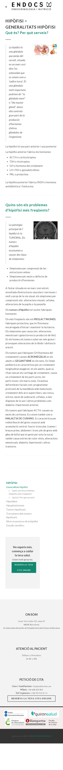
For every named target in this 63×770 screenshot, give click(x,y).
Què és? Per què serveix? (23, 497)
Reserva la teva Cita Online (31, 698)
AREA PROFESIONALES (41, 736)
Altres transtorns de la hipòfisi (22, 521)
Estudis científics (15, 525)
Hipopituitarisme (15, 505)
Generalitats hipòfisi (17, 487)
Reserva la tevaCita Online (24, 567)
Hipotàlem (11, 501)
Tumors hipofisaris (16, 509)
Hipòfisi (11, 482)
